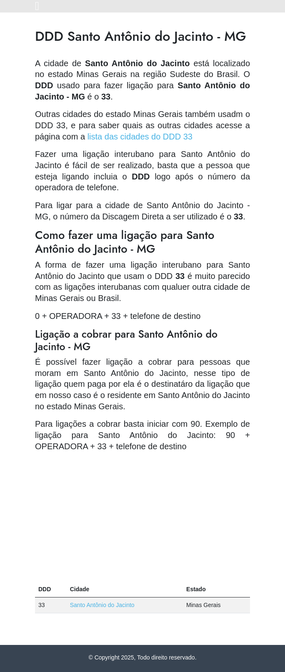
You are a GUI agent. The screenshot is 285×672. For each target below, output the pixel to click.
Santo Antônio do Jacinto (102, 605)
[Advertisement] (142, 516)
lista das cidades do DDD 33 (140, 136)
